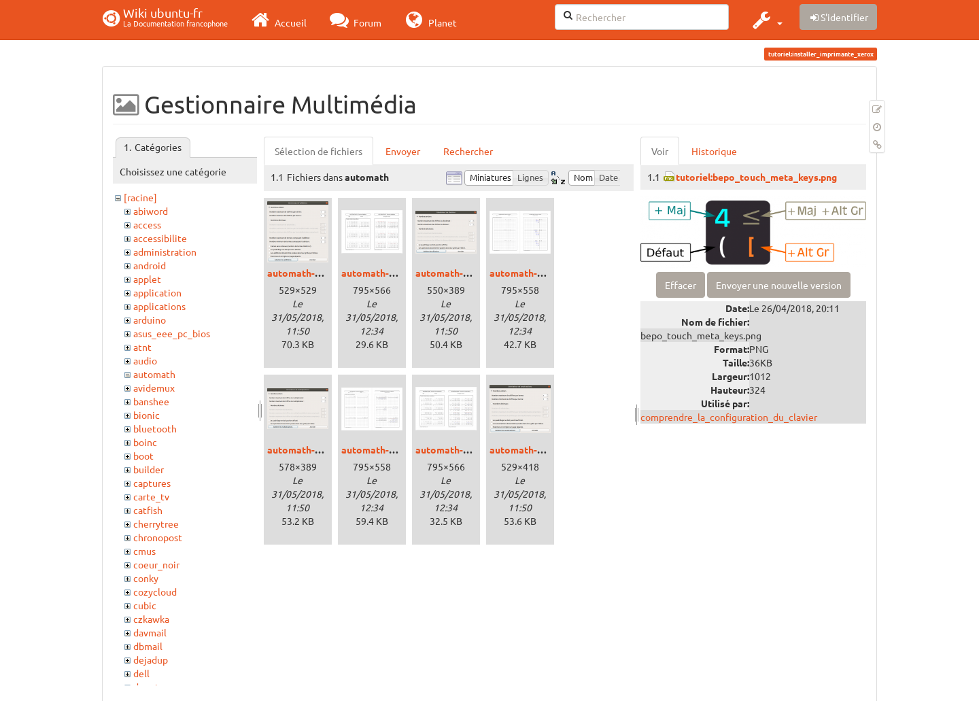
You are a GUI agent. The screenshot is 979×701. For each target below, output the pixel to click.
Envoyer (402, 151)
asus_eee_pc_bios (171, 333)
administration (164, 251)
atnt (142, 347)
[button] (766, 19)
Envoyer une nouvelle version (779, 285)
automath (154, 374)
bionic (146, 415)
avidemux (154, 387)
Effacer (680, 285)
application (157, 292)
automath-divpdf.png (536, 273)
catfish (147, 510)
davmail (150, 632)
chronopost (157, 537)
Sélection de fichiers (318, 151)
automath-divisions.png (468, 273)
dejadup (150, 659)
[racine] (140, 197)
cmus (144, 551)
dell (141, 673)
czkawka (151, 619)
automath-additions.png (321, 273)
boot (143, 455)
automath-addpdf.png (389, 273)
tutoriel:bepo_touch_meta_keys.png (756, 177)
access (147, 224)
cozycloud (155, 591)
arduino (149, 319)
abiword (150, 211)
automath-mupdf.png (388, 449)
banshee (151, 401)
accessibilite (160, 238)
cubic (144, 605)
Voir (659, 151)
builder (148, 469)
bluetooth (155, 428)
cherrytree (156, 523)
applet (147, 279)
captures (152, 483)
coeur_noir (156, 564)
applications (159, 306)
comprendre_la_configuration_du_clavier (728, 417)
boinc (145, 442)
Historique (714, 151)
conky (145, 578)
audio (145, 360)
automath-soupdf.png (463, 449)
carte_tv (151, 496)
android (149, 265)
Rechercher (468, 151)
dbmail (147, 646)
